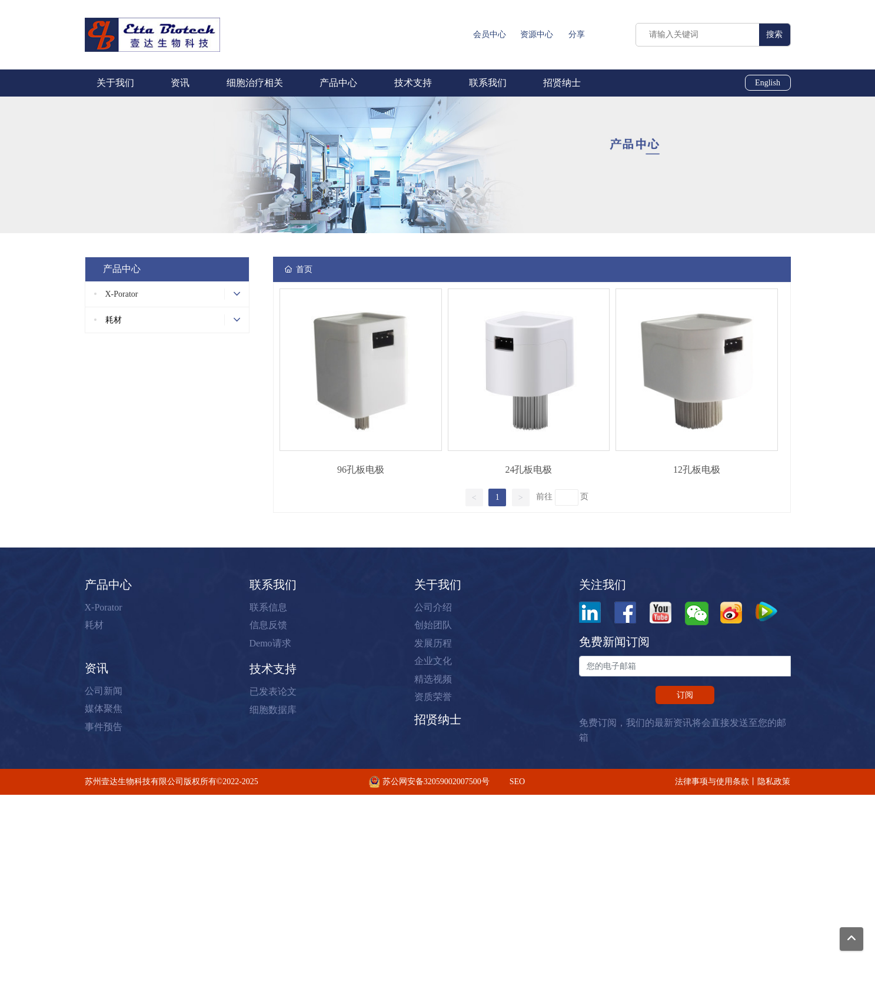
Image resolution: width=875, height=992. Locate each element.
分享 (576, 34)
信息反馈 (268, 625)
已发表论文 (273, 691)
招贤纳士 (437, 719)
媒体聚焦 (103, 709)
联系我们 (273, 584)
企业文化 (433, 661)
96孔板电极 (360, 470)
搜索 (774, 34)
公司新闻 (103, 691)
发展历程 (433, 643)
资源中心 (536, 34)
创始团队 (433, 625)
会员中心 (489, 34)
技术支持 (273, 668)
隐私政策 (773, 781)
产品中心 (108, 584)
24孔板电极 (528, 470)
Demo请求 (270, 643)
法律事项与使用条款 (712, 781)
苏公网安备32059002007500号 (436, 781)
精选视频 (433, 679)
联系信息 (268, 607)
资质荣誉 (433, 697)
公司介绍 (433, 607)
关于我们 (437, 584)
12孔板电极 (696, 470)
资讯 (96, 668)
